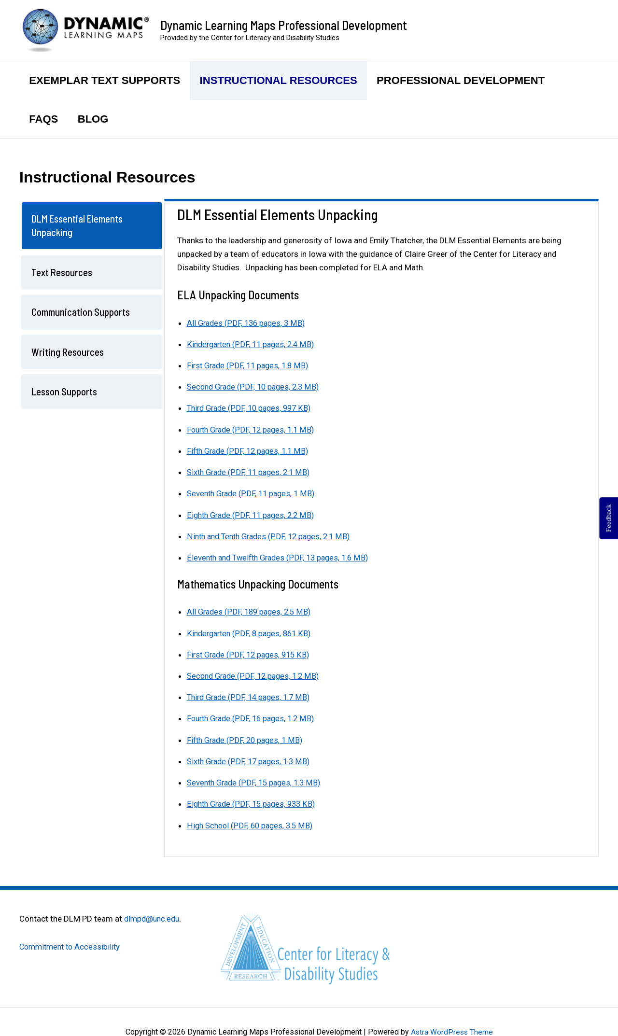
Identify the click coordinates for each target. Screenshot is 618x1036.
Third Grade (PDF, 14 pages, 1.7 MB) (252, 696)
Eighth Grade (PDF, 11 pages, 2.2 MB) (254, 514)
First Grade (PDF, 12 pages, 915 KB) (251, 653)
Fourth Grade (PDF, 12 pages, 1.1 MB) (254, 429)
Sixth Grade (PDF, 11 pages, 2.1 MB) (251, 471)
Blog (95, 119)
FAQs (44, 119)
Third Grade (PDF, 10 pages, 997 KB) (252, 408)
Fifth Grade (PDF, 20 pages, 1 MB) (247, 738)
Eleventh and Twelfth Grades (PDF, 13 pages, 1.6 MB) (282, 556)
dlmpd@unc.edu (153, 917)
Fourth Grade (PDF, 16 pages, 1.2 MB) (254, 717)
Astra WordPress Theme (451, 1030)
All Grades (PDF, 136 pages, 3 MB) (248, 323)
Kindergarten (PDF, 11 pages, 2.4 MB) (254, 344)
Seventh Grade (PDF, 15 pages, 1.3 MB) (257, 781)
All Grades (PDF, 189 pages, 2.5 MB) (251, 611)
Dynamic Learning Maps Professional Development (283, 24)
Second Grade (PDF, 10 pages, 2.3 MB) (256, 387)
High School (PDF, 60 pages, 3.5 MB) (252, 823)
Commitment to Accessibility (72, 945)
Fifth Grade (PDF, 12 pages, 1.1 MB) (251, 450)
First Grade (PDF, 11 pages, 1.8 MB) (250, 365)
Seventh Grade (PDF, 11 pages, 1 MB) (253, 493)
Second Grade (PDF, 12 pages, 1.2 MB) (256, 674)
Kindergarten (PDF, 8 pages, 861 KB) (252, 632)
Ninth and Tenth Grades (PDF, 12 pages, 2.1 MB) (273, 535)
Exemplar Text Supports (105, 80)
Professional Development (465, 80)
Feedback (608, 518)
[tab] (92, 225)
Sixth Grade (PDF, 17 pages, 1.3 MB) (251, 760)
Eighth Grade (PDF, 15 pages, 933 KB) (254, 802)
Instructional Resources (281, 80)
